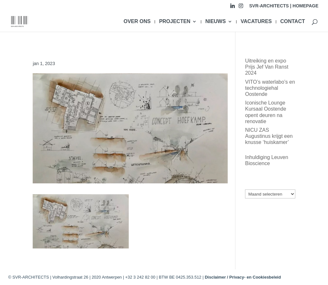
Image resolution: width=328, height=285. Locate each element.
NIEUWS (215, 21)
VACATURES (256, 21)
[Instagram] (240, 8)
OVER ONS (137, 21)
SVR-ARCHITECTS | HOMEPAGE (283, 6)
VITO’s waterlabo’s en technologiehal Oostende (270, 88)
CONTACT (292, 21)
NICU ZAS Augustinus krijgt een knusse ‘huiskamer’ (269, 136)
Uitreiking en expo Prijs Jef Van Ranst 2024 (266, 67)
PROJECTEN (175, 21)
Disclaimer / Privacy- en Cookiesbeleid (243, 277)
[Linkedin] (232, 8)
